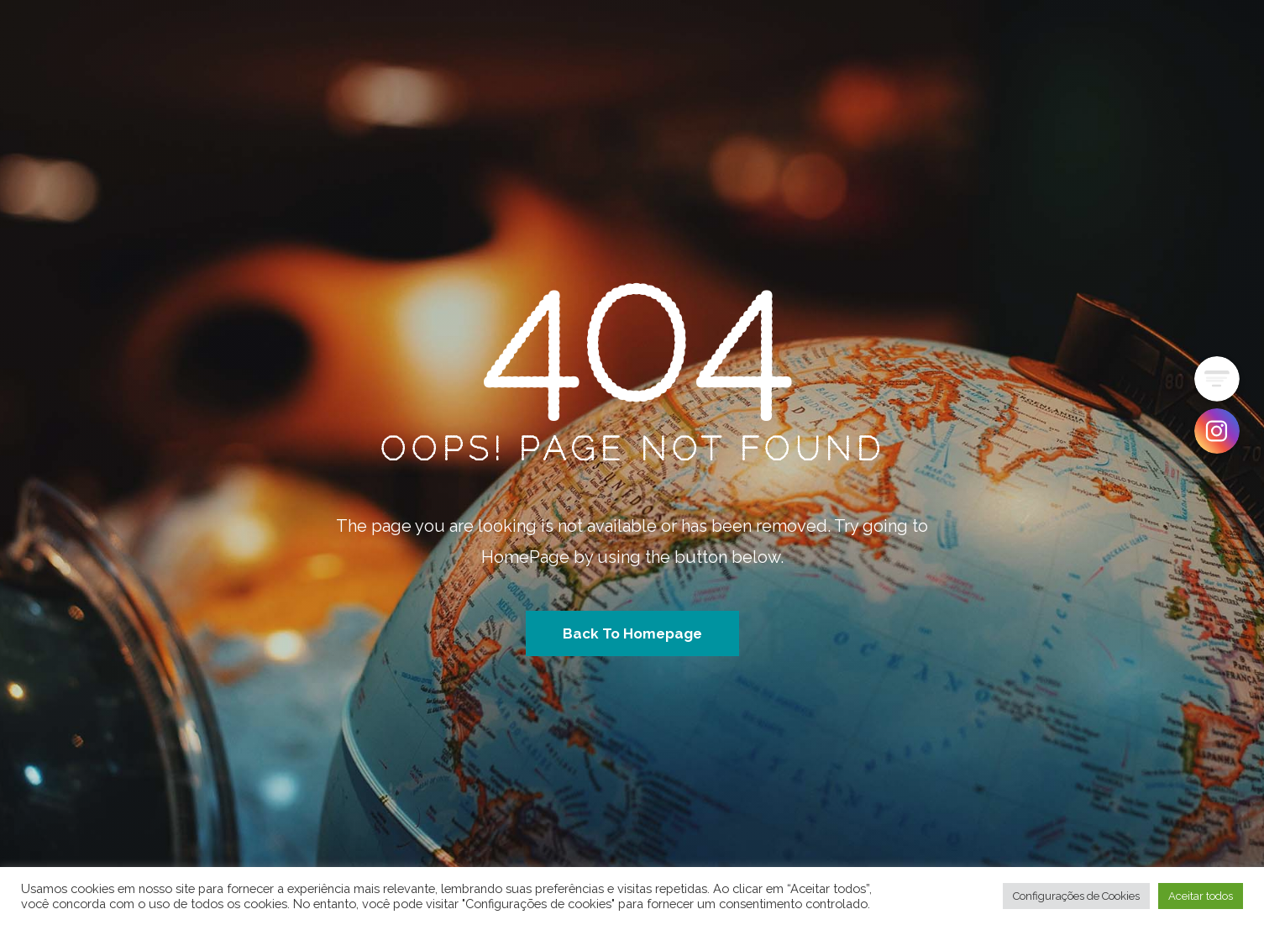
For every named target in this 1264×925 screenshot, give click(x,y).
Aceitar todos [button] (1200, 896)
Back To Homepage (632, 633)
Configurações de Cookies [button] (1076, 896)
